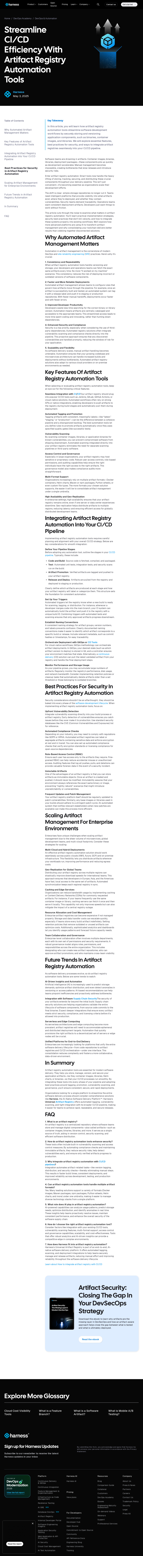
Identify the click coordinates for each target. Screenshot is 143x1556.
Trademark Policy (131, 1501)
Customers (43, 4)
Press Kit (127, 1514)
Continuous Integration (48, 1487)
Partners (127, 1489)
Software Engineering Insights (48, 1525)
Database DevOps (46, 1512)
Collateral (102, 1489)
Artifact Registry (65, 1102)
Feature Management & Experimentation (48, 1492)
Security (126, 1505)
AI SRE (41, 1507)
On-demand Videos (106, 1511)
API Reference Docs (76, 1538)
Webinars (102, 1515)
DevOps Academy (106, 1497)
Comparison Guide (106, 1485)
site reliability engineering (71, 254)
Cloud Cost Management (49, 1546)
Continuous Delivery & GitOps (47, 1482)
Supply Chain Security (85, 998)
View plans (71, 1497)
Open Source (53, 4)
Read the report (15, 1544)
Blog (100, 1481)
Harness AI (71, 1481)
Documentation (74, 1518)
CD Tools (92, 642)
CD (78, 394)
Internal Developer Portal (49, 1520)
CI (75, 394)
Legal (125, 1510)
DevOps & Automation (46, 18)
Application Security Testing (47, 1531)
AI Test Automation (46, 1550)
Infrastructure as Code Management (48, 1498)
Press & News (129, 1485)
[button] (31, 4)
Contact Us (128, 1497)
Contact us (111, 4)
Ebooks (101, 1501)
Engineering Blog (74, 1542)
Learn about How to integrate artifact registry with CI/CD (73, 1264)
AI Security (43, 1542)
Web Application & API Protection (48, 1537)
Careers (126, 1493)
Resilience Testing (46, 1503)
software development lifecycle (92, 703)
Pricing (65, 4)
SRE (87, 254)
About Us (127, 1481)
